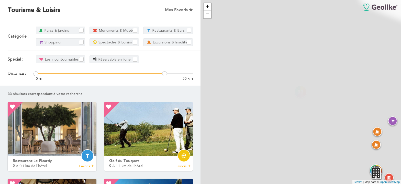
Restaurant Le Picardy (32, 160)
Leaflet (358, 181)
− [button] (207, 14)
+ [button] (207, 7)
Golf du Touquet (124, 160)
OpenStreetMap (390, 181)
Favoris (86, 166)
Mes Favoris (179, 9)
